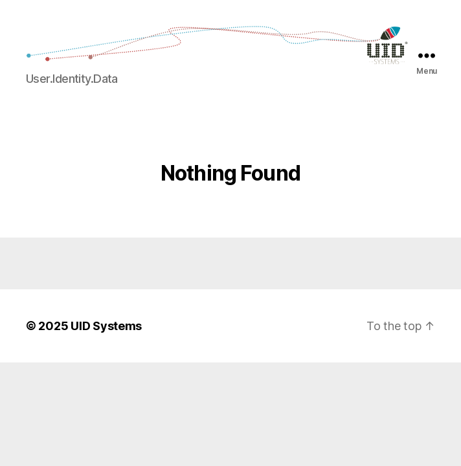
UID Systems (106, 326)
